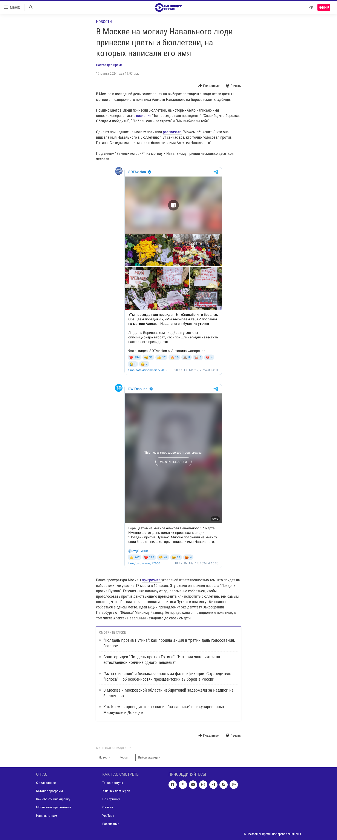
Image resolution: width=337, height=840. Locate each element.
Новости (104, 21)
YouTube (108, 815)
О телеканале (46, 783)
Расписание (110, 824)
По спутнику (111, 799)
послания (143, 115)
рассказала (172, 132)
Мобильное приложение (53, 807)
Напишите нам (46, 815)
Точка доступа (112, 783)
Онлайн (107, 807)
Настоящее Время (109, 65)
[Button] (209, 86)
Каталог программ (49, 791)
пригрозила (151, 580)
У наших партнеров (116, 791)
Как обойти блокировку (53, 799)
